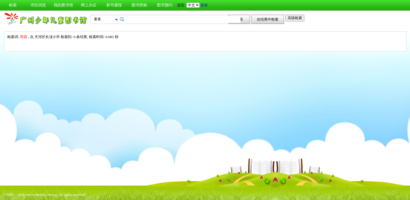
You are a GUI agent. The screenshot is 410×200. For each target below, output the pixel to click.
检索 (13, 5)
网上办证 (89, 5)
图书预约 (164, 5)
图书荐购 (139, 5)
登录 (204, 5)
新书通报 (114, 5)
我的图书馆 (63, 5)
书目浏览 (38, 5)
